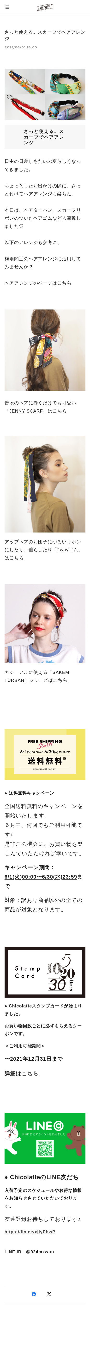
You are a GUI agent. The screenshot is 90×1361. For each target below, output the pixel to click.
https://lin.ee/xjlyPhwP (30, 1232)
